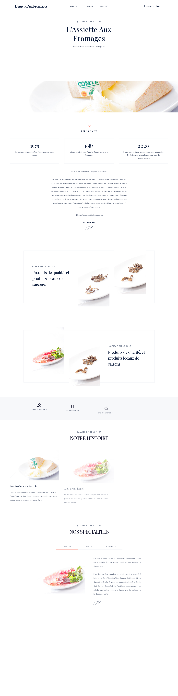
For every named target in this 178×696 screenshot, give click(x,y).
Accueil (73, 6)
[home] (31, 6)
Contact (104, 6)
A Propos (88, 6)
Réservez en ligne (152, 6)
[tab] (67, 551)
